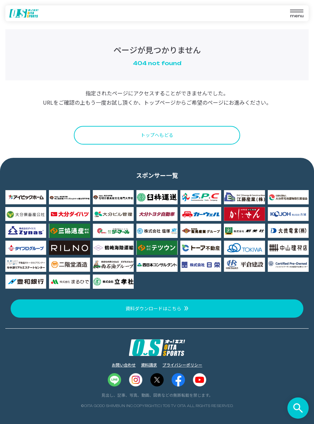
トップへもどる (157, 135)
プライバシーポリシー (182, 365)
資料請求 (149, 365)
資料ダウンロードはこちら (153, 308)
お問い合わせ (124, 365)
